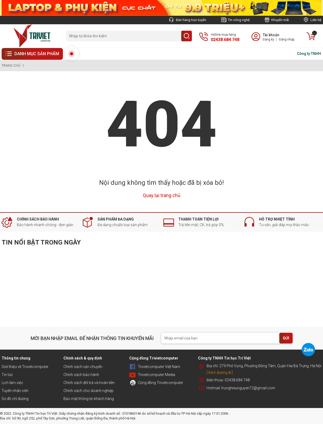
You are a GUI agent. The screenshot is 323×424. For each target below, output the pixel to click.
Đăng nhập (286, 39)
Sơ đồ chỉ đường (15, 399)
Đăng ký (268, 39)
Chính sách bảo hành (81, 375)
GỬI (286, 338)
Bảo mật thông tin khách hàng (88, 399)
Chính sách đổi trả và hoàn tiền (89, 383)
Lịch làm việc (12, 383)
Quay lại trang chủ (161, 195)
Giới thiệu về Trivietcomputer (25, 367)
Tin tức (7, 375)
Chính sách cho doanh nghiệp (88, 391)
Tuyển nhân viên (15, 391)
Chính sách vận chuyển (82, 367)
